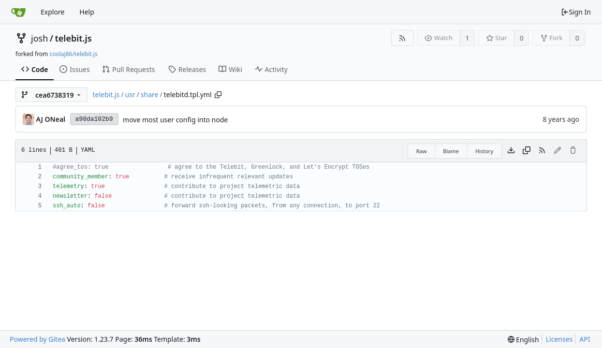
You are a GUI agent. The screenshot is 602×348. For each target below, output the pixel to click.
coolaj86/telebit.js (73, 54)
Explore (52, 11)
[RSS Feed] (402, 38)
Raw (421, 151)
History (484, 151)
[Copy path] (218, 94)
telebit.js (73, 38)
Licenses (559, 339)
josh (39, 38)
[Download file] (511, 151)
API (584, 339)
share (150, 94)
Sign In (576, 11)
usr (130, 94)
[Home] (18, 12)
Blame (451, 151)
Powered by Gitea (37, 339)
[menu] (523, 339)
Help (86, 11)
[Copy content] (526, 151)
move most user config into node (175, 119)
